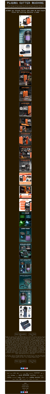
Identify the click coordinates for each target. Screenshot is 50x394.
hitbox (13, 375)
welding (31, 377)
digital (23, 377)
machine (33, 375)
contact (13, 379)
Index (25, 383)
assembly (24, 373)
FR (26, 390)
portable (27, 377)
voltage (17, 379)
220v (42, 377)
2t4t (41, 373)
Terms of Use (25, 388)
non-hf (34, 379)
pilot (14, 373)
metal (17, 375)
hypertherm (31, 373)
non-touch (14, 377)
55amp (38, 375)
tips (43, 373)
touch (9, 375)
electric (37, 379)
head (27, 379)
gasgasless (41, 375)
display (27, 373)
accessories (21, 373)
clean (30, 379)
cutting (9, 377)
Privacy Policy (25, 386)
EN (24, 390)
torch (20, 375)
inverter (37, 377)
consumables (24, 379)
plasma (26, 375)
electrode (11, 373)
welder (19, 377)
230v (18, 373)
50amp (8, 373)
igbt (20, 379)
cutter (37, 373)
